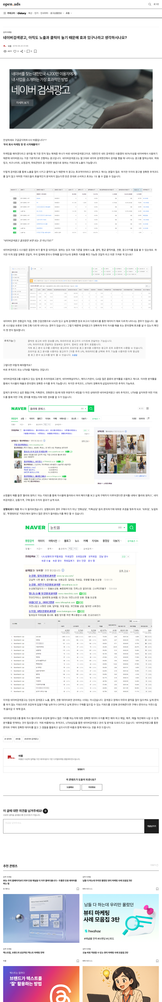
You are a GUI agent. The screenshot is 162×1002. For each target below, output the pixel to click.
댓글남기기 (151, 826)
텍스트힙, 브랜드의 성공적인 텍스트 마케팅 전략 (23, 952)
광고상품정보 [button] (56, 13)
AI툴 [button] (68, 13)
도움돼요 (70, 787)
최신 (30, 13)
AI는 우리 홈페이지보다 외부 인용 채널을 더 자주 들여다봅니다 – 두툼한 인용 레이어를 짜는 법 (40, 882)
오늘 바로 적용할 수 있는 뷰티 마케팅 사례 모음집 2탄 (105, 952)
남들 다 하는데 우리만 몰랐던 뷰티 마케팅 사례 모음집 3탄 (107, 880)
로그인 (156, 4)
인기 (36, 13)
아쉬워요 (91, 787)
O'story (22, 13)
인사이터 (44, 13)
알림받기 (81, 769)
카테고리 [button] (9, 13)
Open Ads (11, 4)
